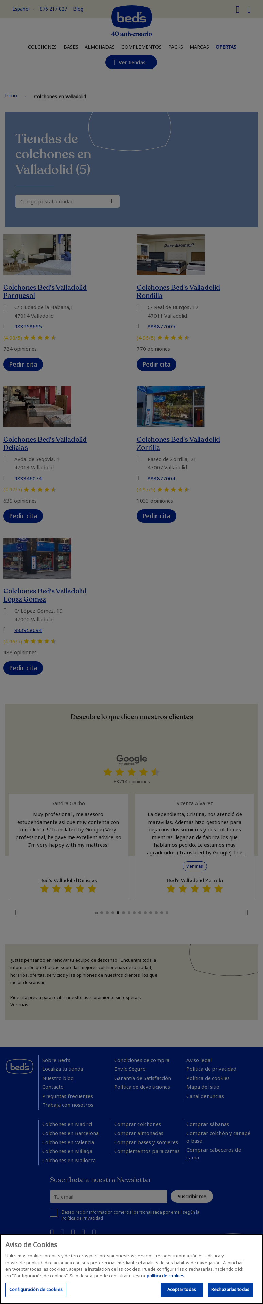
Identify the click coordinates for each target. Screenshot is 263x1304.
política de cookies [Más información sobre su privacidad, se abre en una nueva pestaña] (165, 1276)
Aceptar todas (181, 1289)
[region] (131, 1269)
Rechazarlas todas (230, 1289)
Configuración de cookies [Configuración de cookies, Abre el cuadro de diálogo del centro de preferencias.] (36, 1289)
